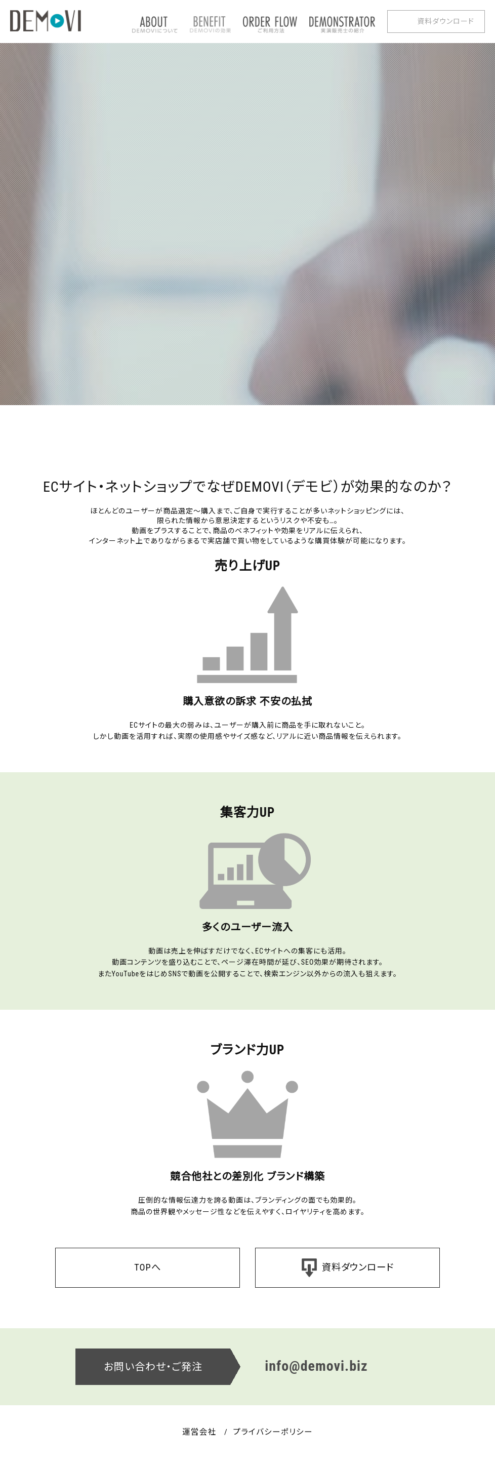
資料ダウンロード (445, 21)
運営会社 (194, 1434)
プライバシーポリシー (275, 1434)
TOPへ (147, 1267)
